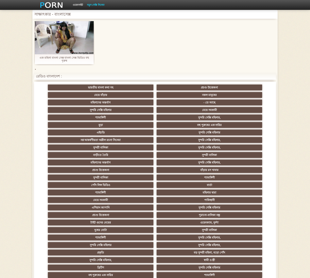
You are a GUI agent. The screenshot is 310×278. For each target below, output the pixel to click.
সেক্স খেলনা (213, 228)
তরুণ (174, 206)
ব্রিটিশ (58, 153)
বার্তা (174, 123)
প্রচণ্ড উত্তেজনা (96, 87)
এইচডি (58, 108)
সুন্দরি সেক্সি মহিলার (58, 95)
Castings (213, 206)
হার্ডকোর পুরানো (58, 168)
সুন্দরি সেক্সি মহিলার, (174, 95)
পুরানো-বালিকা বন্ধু (252, 130)
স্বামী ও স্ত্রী (251, 145)
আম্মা (174, 191)
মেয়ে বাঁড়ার (135, 87)
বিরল (136, 176)
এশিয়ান (174, 183)
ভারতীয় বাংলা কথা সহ (58, 87)
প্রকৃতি (135, 145)
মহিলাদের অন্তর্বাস (213, 87)
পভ (213, 153)
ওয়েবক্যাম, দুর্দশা (97, 138)
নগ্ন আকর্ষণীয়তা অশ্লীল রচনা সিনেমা (135, 103)
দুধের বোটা (135, 138)
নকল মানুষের (174, 87)
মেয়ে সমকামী (97, 95)
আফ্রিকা (97, 236)
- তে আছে (252, 87)
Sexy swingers (251, 176)
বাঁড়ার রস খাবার (252, 115)
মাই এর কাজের (174, 168)
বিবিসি (135, 198)
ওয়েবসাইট (78, 5)
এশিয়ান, (58, 228)
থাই (97, 183)
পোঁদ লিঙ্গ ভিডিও (135, 123)
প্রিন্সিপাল (224, 271)
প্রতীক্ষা (213, 236)
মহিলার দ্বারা (252, 123)
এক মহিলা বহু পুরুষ (213, 176)
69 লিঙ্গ (135, 221)
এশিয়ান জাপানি (136, 130)
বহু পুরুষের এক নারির (251, 95)
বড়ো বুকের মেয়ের (97, 160)
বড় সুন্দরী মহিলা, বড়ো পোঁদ (174, 145)
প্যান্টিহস (174, 160)
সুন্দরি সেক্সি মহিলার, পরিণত (251, 153)
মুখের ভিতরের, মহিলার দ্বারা (174, 228)
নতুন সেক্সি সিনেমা (95, 5)
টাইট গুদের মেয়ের (58, 138)
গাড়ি (251, 160)
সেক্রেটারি (213, 213)
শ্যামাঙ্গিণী (135, 95)
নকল (97, 176)
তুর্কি (58, 183)
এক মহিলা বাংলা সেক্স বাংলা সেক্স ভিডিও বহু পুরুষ (64, 59)
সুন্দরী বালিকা (213, 108)
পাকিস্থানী (97, 130)
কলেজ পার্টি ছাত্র (58, 198)
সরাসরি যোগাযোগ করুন (174, 221)
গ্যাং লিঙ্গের (252, 183)
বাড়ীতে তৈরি (58, 115)
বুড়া (213, 95)
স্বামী (251, 236)
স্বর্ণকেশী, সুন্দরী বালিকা (97, 168)
